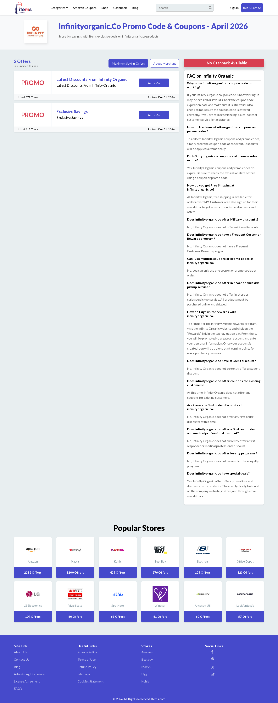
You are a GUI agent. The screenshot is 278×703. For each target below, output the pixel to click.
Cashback (120, 7)
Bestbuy (147, 659)
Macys (146, 667)
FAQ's (18, 688)
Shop (105, 7)
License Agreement (27, 681)
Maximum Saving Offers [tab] (128, 63)
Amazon (147, 652)
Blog (135, 7)
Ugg (144, 674)
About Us (20, 652)
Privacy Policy (87, 652)
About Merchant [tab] (164, 63)
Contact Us (21, 659)
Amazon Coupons (85, 7)
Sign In (234, 7)
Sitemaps (84, 674)
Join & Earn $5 (252, 7)
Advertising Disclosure (29, 674)
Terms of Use (87, 659)
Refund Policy (87, 667)
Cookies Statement (90, 681)
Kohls (145, 681)
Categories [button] (58, 7)
